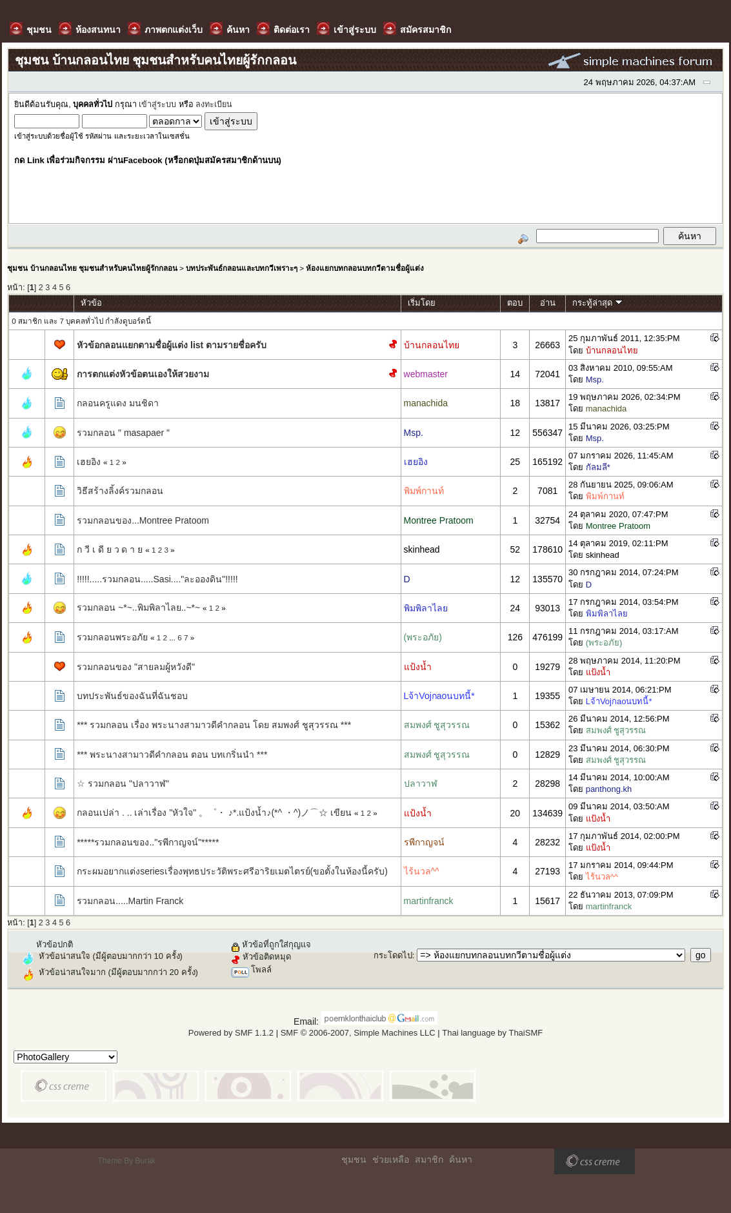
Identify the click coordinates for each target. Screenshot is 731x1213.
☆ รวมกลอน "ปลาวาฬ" (123, 783)
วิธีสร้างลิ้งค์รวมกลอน (120, 491)
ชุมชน (353, 1159)
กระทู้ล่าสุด (597, 303)
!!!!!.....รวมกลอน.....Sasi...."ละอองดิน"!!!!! (157, 579)
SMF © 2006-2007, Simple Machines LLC (358, 1033)
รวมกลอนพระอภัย (112, 637)
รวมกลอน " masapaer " (123, 433)
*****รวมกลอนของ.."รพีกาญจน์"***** (148, 842)
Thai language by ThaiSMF (492, 1033)
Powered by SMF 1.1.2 (231, 1033)
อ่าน (548, 303)
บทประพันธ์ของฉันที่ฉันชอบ (132, 696)
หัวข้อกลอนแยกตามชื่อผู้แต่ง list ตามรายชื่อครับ (171, 345)
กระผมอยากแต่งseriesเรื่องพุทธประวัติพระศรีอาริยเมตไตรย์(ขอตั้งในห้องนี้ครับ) (232, 871)
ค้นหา (460, 1159)
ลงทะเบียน (213, 104)
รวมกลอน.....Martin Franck (130, 901)
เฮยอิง (89, 462)
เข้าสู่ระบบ (157, 104)
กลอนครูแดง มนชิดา (118, 403)
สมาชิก (429, 1159)
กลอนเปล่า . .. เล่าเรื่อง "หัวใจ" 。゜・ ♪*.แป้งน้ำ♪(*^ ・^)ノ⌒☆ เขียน (214, 812)
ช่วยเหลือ (390, 1159)
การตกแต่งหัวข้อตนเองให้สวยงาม (143, 374)
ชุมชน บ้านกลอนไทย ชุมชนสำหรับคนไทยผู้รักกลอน (92, 268)
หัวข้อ (91, 303)
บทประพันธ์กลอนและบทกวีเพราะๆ (241, 268)
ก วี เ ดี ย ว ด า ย (110, 549)
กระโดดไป (393, 955)
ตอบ (515, 303)
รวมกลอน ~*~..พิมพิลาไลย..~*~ (138, 607)
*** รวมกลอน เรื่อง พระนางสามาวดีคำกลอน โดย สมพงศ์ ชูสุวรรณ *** (214, 725)
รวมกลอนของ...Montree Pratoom (143, 520)
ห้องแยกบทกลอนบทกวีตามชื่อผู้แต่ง (365, 268)
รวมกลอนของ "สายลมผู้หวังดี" (136, 667)
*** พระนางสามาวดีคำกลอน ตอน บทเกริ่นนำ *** (172, 754)
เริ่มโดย (422, 303)
